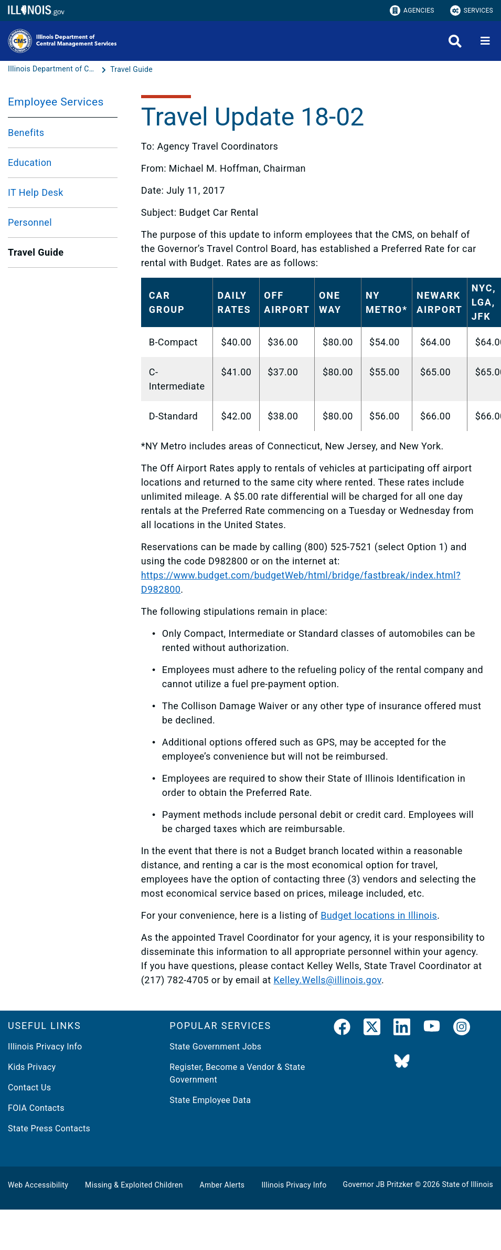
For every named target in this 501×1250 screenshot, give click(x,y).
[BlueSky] (401, 1062)
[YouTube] (431, 1028)
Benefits (26, 132)
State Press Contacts (49, 1128)
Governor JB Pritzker (378, 1184)
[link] (342, 1028)
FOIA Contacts (36, 1108)
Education (30, 162)
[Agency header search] (455, 41)
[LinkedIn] (401, 1028)
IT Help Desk (35, 192)
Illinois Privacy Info (45, 1047)
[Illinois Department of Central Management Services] (53, 69)
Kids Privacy (32, 1067)
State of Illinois (467, 1184)
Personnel (30, 222)
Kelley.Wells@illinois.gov (327, 979)
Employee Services (56, 102)
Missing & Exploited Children (134, 1185)
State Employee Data (210, 1100)
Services (471, 10)
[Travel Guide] (131, 69)
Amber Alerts (222, 1185)
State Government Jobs (215, 1047)
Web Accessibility (38, 1185)
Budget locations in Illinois (379, 915)
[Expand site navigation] (485, 41)
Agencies (412, 10)
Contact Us (29, 1088)
